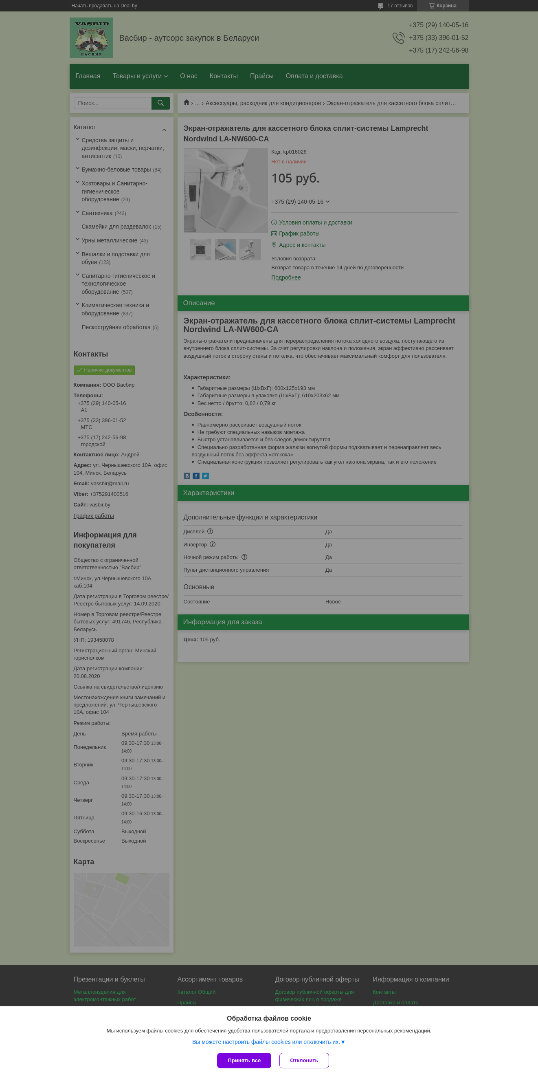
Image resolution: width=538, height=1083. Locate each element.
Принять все (244, 1060)
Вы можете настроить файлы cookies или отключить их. (266, 1042)
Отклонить (304, 1060)
